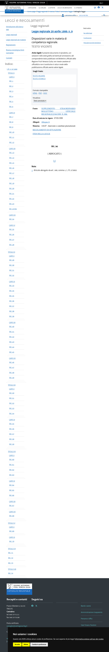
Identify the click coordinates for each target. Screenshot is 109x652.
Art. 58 (11, 439)
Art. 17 (11, 173)
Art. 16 (11, 168)
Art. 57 (11, 434)
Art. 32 (11, 275)
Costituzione (87, 38)
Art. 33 (11, 285)
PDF (40, 93)
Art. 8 (11, 122)
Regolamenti (11, 45)
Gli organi (42, 8)
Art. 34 (11, 291)
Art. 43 (11, 342)
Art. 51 (11, 398)
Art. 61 (11, 464)
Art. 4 (11, 96)
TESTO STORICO (39, 79)
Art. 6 (11, 106)
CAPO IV (12, 215)
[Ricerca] (89, 15)
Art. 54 (11, 413)
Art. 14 (11, 158)
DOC (45, 93)
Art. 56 (11, 429)
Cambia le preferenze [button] (39, 644)
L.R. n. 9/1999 (12, 69)
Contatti (9, 58)
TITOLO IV (12, 451)
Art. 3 (11, 91)
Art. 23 (11, 204)
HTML (35, 93)
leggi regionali (42, 11)
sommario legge (66, 11)
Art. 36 (11, 301)
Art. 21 (11, 193)
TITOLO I (11, 73)
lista (57, 11)
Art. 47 (11, 367)
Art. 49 (11, 377)
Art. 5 (11, 101)
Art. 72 (10, 558)
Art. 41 (11, 331)
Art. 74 (10, 573)
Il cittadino (78, 8)
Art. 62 (11, 470)
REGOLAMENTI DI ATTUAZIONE (47, 130)
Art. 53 (11, 408)
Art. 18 (11, 178)
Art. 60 (11, 459)
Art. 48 (11, 372)
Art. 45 (11, 352)
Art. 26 (11, 234)
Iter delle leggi (88, 33)
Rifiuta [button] (26, 644)
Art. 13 (11, 152)
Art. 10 (11, 132)
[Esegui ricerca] (104, 15)
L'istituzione (32, 8)
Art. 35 (11, 296)
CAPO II (12, 113)
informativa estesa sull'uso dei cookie (89, 639)
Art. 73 (10, 563)
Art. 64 (11, 485)
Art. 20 (11, 188)
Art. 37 (11, 306)
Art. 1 (11, 81)
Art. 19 (11, 183)
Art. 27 (11, 239)
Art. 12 (11, 142)
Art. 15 (11, 163)
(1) (54, 161)
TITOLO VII (12, 569)
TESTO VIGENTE (39, 76)
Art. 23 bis (13, 209)
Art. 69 (11, 531)
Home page (31, 11)
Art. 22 (11, 198)
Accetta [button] (17, 644)
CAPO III (12, 148)
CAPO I (11, 77)
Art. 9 (11, 127)
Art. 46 (11, 362)
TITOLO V (11, 523)
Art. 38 (11, 311)
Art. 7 (11, 117)
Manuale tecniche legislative (92, 43)
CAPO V (12, 225)
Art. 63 (11, 475)
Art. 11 (11, 137)
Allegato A (45, 122)
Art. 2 (11, 86)
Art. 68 (11, 516)
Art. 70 (11, 541)
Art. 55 (11, 423)
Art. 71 (10, 553)
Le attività (51, 8)
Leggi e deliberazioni (64, 8)
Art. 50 (11, 393)
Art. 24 (11, 219)
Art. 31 (11, 270)
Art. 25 (11, 229)
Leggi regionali (11, 34)
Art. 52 (11, 403)
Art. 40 (11, 326)
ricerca (51, 11)
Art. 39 (11, 316)
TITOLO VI (12, 549)
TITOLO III (11, 385)
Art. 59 (11, 444)
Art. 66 (11, 495)
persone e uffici (69, 15)
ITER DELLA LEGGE (41, 134)
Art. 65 (11, 490)
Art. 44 (11, 347)
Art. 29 (11, 260)
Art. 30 (11, 265)
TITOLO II (11, 252)
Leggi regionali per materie (16, 40)
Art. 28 (11, 244)
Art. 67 (11, 505)
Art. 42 (11, 337)
